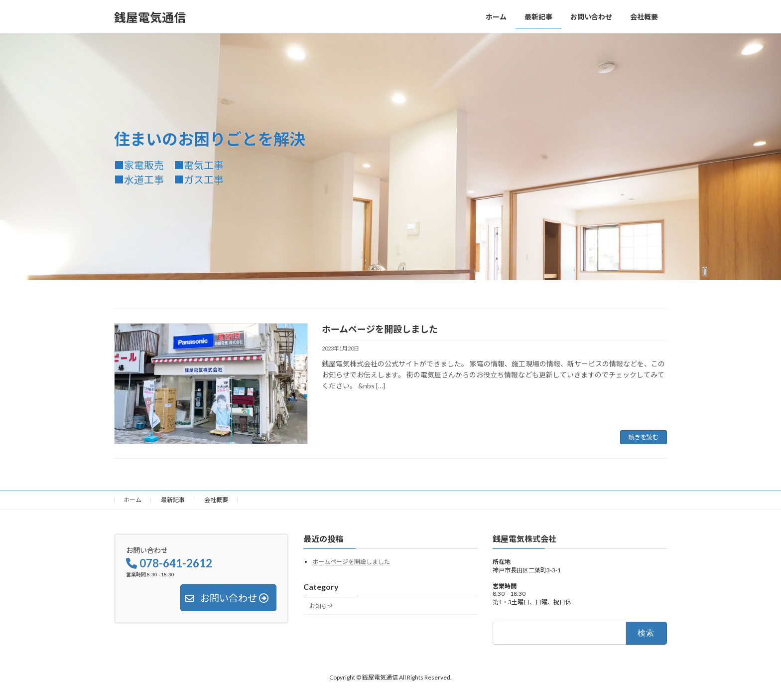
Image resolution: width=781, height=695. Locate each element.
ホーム (132, 500)
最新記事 (173, 500)
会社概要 (216, 500)
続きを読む (643, 437)
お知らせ (321, 606)
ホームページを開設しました (380, 329)
